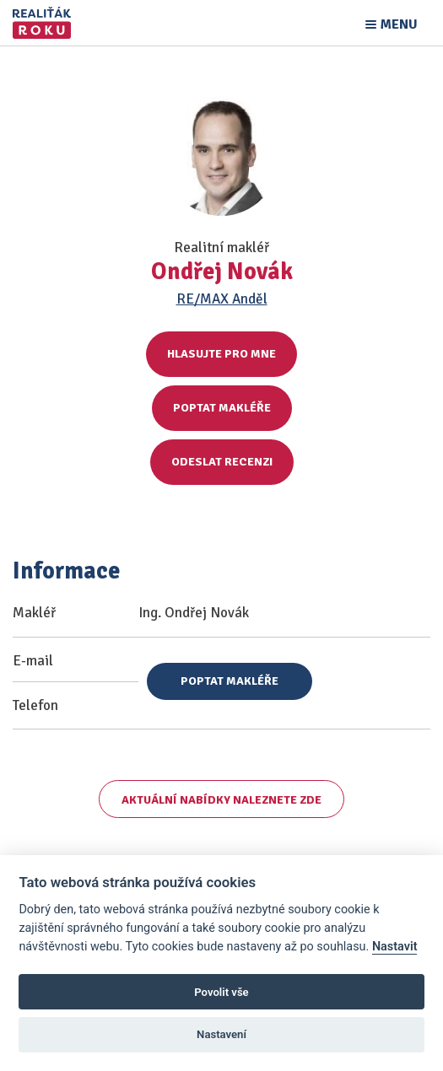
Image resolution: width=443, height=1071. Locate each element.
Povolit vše (221, 992)
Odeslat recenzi (222, 462)
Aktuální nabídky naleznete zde (221, 800)
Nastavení (221, 1034)
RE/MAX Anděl (221, 299)
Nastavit (395, 946)
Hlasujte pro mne (221, 354)
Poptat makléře (222, 408)
